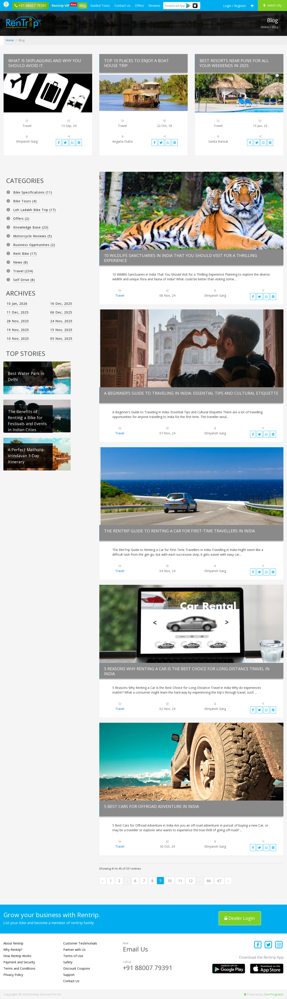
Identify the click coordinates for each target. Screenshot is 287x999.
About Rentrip (13, 943)
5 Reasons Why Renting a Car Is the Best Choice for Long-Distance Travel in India (187, 671)
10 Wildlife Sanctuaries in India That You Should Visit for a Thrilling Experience (180, 258)
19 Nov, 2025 (18, 330)
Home (265, 27)
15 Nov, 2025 (61, 330)
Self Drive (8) (24, 280)
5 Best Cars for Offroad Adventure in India (151, 806)
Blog (82, 5)
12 (191, 880)
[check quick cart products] (252, 6)
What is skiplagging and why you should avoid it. (44, 63)
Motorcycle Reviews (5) (32, 236)
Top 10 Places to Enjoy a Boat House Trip (136, 63)
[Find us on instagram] (279, 945)
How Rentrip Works (17, 956)
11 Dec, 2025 (18, 312)
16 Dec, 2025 (61, 303)
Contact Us (122, 5)
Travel (119, 295)
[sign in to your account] (235, 6)
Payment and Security (19, 962)
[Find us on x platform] (268, 945)
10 (169, 880)
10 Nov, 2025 (18, 338)
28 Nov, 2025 (18, 321)
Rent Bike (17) (25, 253)
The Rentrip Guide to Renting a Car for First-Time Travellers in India (179, 530)
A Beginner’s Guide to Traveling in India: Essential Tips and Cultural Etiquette (191, 393)
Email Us (135, 949)
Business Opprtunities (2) (34, 245)
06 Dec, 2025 (61, 312)
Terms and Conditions (19, 968)
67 (219, 880)
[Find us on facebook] (258, 945)
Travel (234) (23, 271)
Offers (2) (21, 218)
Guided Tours (100, 5)
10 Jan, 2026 (17, 303)
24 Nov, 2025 (61, 321)
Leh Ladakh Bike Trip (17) (34, 210)
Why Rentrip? (12, 949)
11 (180, 880)
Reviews (154, 5)
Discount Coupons (76, 968)
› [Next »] (228, 880)
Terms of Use (73, 956)
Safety (67, 962)
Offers (139, 5)
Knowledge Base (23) (30, 227)
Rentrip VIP (61, 5)
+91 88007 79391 (147, 967)
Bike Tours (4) (25, 201)
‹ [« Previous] (102, 880)
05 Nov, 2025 (61, 338)
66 (209, 880)
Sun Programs (273, 994)
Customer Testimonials (80, 943)
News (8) (20, 262)
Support (69, 975)
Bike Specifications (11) (32, 192)
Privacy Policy (13, 975)
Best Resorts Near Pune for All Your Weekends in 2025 (234, 63)
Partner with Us (74, 949)
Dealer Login (240, 918)
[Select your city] (273, 5)
